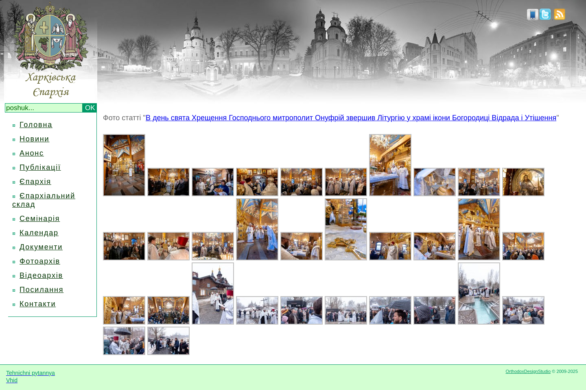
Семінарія (40, 218)
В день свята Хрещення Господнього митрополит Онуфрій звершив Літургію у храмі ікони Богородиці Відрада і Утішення (351, 118)
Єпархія (35, 182)
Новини (34, 139)
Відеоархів (41, 275)
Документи (41, 247)
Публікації (40, 167)
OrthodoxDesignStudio (528, 371)
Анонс (32, 153)
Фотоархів (40, 261)
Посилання (41, 290)
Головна (36, 125)
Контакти (38, 304)
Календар (39, 233)
